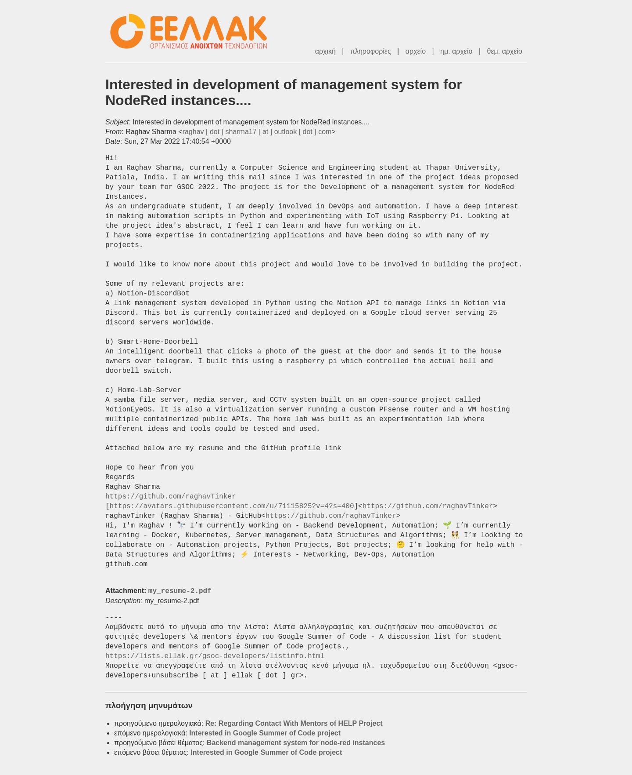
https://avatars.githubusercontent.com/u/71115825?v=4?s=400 (232, 506)
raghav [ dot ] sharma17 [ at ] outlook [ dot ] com (257, 131)
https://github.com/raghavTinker (170, 497)
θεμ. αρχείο (504, 51)
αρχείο (416, 51)
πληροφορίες (370, 51)
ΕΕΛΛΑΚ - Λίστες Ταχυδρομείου (193, 31)
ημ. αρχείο (456, 51)
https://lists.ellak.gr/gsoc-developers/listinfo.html (214, 656)
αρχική (325, 51)
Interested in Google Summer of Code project (265, 733)
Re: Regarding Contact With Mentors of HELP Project (294, 723)
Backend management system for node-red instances (296, 742)
